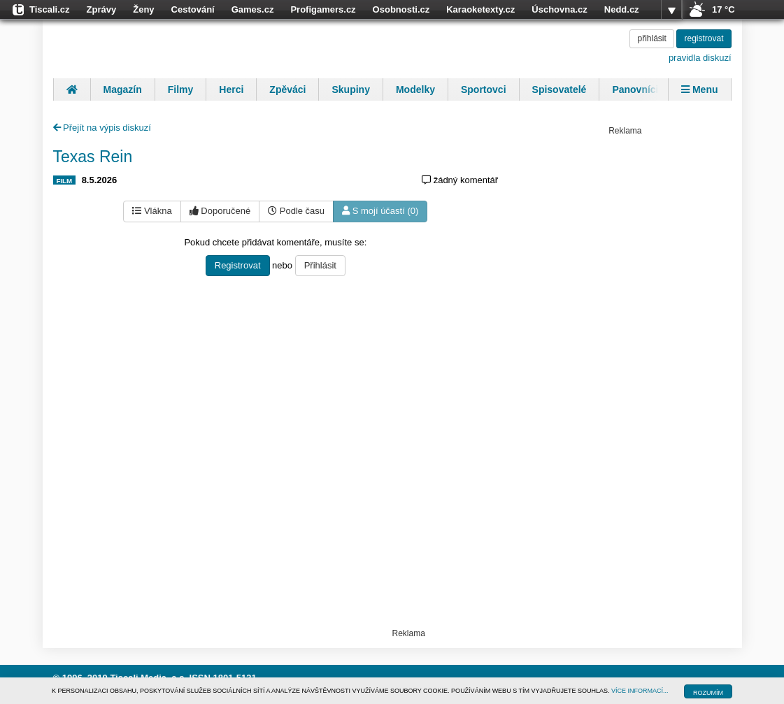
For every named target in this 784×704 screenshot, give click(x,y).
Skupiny (350, 89)
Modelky (415, 89)
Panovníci (635, 89)
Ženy (143, 9)
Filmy (181, 89)
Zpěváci (287, 89)
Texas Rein (93, 157)
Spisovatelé (559, 89)
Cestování (193, 9)
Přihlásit (320, 265)
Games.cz (252, 9)
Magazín (123, 89)
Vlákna (151, 211)
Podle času (296, 211)
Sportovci (483, 89)
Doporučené (220, 211)
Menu (699, 89)
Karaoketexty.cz (480, 9)
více (671, 10)
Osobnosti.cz (401, 9)
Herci (231, 89)
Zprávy (102, 9)
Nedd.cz (621, 9)
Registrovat (238, 265)
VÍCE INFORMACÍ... (640, 690)
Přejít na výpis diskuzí (102, 127)
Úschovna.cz (559, 9)
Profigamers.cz (322, 9)
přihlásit (651, 38)
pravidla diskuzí (700, 57)
